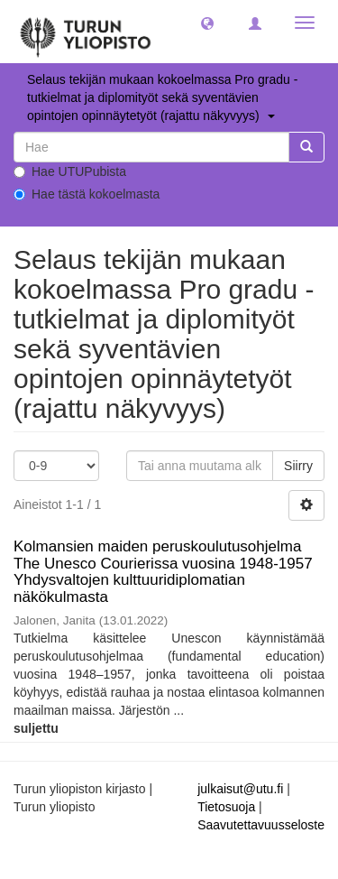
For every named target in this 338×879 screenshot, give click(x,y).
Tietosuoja (226, 807)
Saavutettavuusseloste (260, 825)
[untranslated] (151, 147)
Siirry (298, 465)
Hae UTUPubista (70, 171)
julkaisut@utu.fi (240, 789)
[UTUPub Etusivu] (85, 31)
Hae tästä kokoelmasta (87, 194)
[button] (207, 22)
